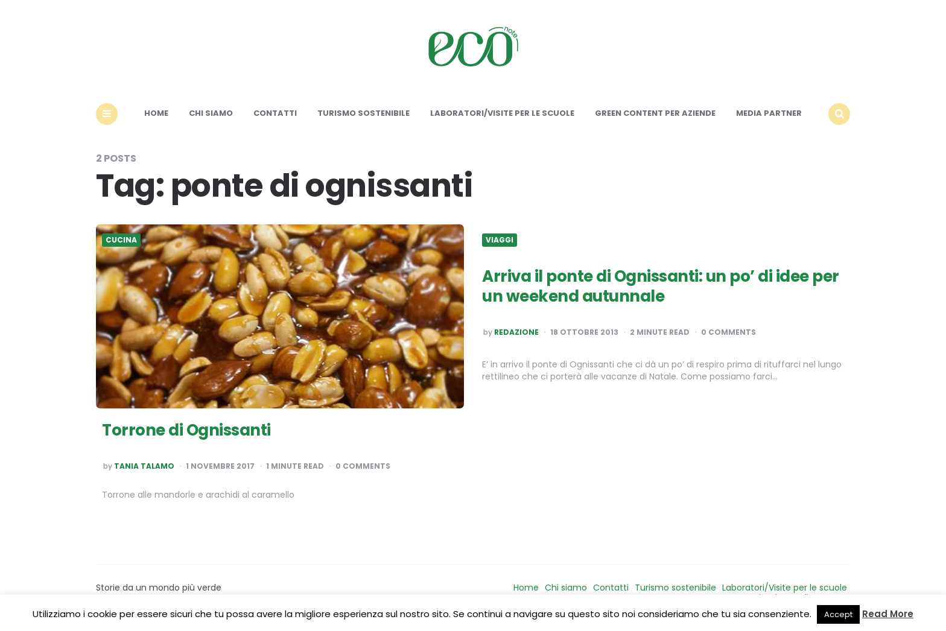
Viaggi (499, 240)
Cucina (121, 240)
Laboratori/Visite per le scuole (502, 113)
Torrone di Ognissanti (186, 430)
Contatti (275, 113)
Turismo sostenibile (363, 113)
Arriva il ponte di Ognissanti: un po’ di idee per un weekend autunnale (660, 286)
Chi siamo (211, 113)
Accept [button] (838, 614)
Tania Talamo (144, 466)
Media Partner (769, 113)
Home (156, 113)
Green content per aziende (655, 113)
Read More (887, 613)
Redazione (516, 332)
